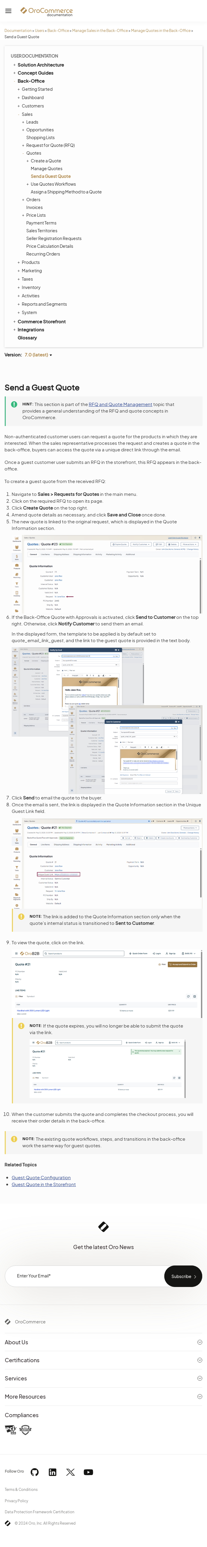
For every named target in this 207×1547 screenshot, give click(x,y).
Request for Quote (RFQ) (49, 145)
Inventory (30, 287)
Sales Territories (41, 230)
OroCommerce (30, 1321)
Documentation (18, 30)
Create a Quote (44, 161)
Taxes (26, 279)
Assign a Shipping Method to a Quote (66, 191)
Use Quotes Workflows (52, 184)
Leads (30, 122)
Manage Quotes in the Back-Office (161, 30)
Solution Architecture (38, 64)
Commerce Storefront (39, 321)
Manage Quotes (46, 168)
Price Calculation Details (49, 246)
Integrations (28, 329)
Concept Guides (32, 73)
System (28, 312)
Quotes (32, 153)
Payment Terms (41, 222)
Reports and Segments (43, 304)
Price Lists (34, 215)
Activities (29, 296)
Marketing (30, 270)
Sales (26, 114)
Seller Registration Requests (54, 238)
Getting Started (36, 89)
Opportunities (38, 130)
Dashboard (31, 97)
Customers (31, 106)
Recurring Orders (43, 253)
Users (39, 30)
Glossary (27, 337)
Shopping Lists (40, 137)
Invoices (34, 207)
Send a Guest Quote (51, 176)
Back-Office (58, 30)
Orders (31, 199)
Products (29, 262)
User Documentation (34, 56)
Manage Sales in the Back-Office (100, 30)
